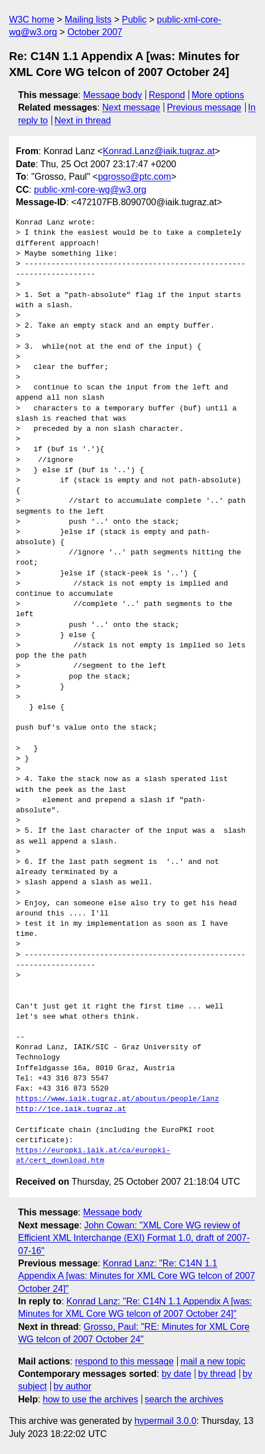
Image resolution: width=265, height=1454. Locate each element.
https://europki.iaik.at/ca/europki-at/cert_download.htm (93, 1156)
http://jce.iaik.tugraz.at (71, 1109)
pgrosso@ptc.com (134, 176)
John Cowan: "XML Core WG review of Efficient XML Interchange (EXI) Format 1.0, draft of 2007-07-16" (134, 1238)
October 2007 (94, 32)
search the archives (184, 1399)
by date (176, 1374)
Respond (167, 95)
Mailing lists (88, 19)
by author (73, 1386)
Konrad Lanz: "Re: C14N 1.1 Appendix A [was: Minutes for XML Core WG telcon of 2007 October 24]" (136, 1276)
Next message (131, 107)
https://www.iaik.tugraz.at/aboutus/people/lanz (117, 1099)
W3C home (31, 19)
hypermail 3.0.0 (165, 1421)
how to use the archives (90, 1399)
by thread (217, 1374)
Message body (112, 95)
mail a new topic (213, 1361)
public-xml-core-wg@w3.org (90, 189)
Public (134, 19)
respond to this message (124, 1361)
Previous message (204, 107)
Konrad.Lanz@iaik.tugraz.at (158, 151)
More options (218, 95)
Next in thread (82, 120)
